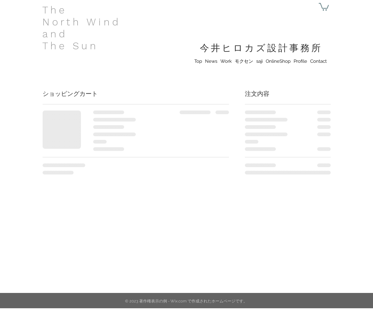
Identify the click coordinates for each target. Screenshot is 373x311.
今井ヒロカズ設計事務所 (261, 48)
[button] (324, 6)
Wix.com (178, 301)
